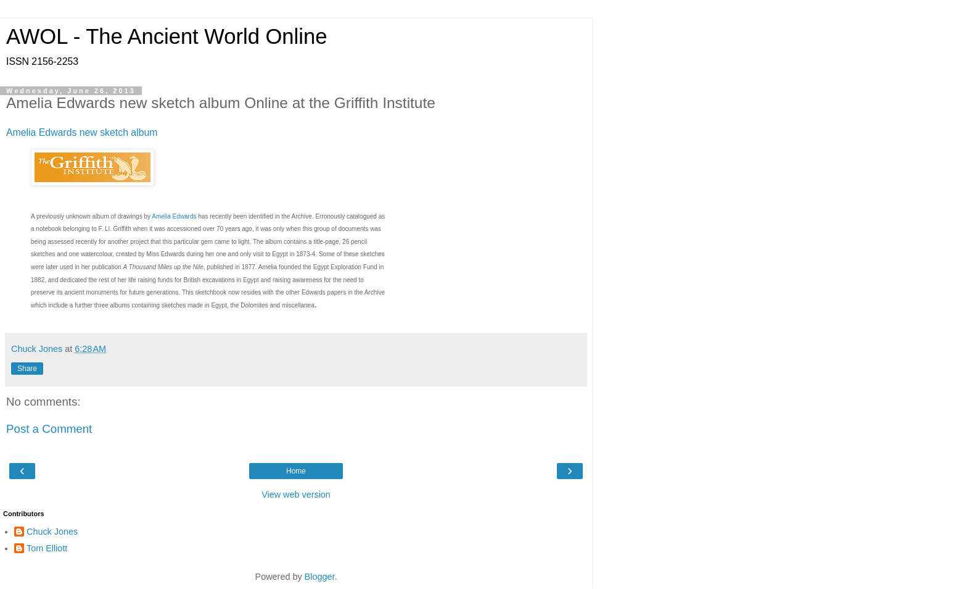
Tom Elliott (47, 548)
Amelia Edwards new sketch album (81, 132)
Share (27, 368)
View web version (296, 494)
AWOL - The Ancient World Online (166, 36)
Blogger (320, 577)
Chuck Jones (52, 532)
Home (296, 471)
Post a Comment (49, 428)
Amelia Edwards (174, 216)
